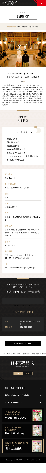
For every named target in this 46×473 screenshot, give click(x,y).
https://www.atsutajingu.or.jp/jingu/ (20, 268)
